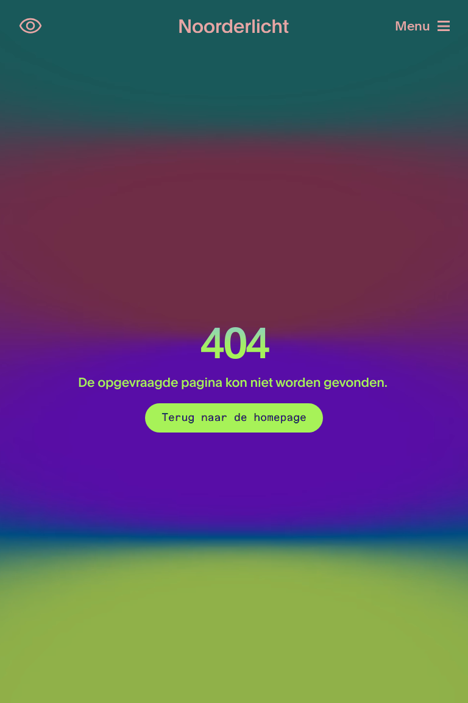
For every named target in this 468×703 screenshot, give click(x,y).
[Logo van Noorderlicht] (234, 26)
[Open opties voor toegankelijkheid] (30, 26)
